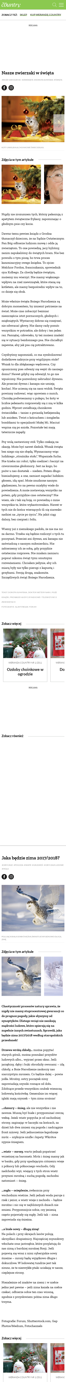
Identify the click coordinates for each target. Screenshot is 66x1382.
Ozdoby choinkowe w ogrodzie (25, 671)
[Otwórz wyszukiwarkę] (54, 5)
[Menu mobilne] (61, 4)
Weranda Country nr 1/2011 (25, 662)
